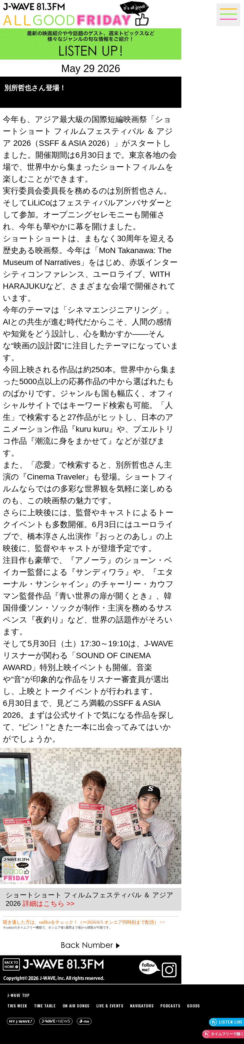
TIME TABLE (45, 1006)
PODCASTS (170, 1006)
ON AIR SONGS (76, 1006)
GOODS (193, 1006)
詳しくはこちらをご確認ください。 (137, 927)
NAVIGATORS (142, 1006)
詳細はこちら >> (49, 903)
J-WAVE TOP (18, 995)
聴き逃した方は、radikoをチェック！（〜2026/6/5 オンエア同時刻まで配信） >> (84, 922)
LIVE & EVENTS (110, 1006)
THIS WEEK (17, 1006)
